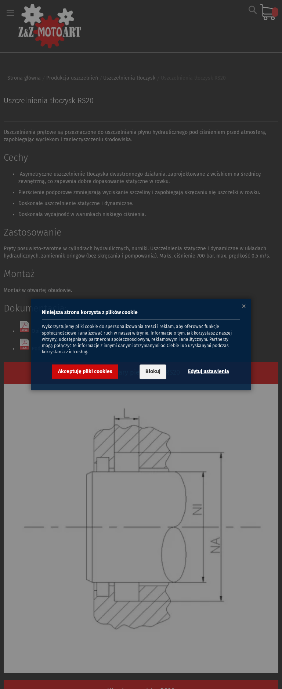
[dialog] (141, 344)
